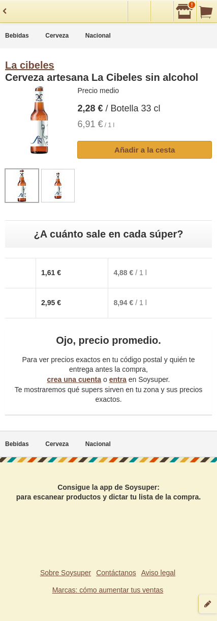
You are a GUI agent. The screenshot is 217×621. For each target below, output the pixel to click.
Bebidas (17, 35)
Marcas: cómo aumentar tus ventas (108, 590)
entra (118, 379)
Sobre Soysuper (65, 573)
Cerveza (57, 35)
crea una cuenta (74, 379)
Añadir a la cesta (144, 149)
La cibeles (29, 65)
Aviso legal (158, 573)
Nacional (98, 35)
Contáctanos (116, 573)
